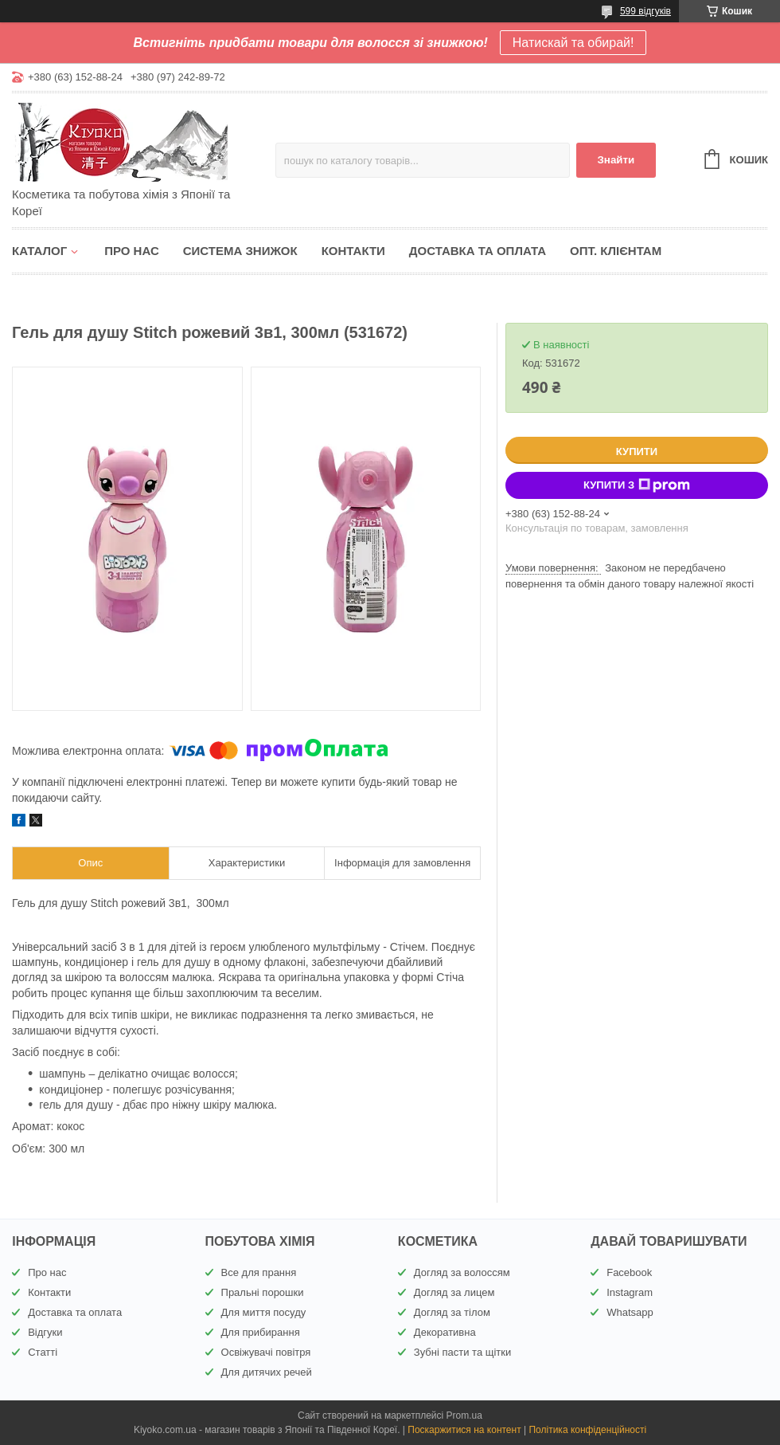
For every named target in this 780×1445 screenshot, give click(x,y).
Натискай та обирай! (573, 42)
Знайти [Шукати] (615, 160)
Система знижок (240, 251)
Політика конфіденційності (587, 1429)
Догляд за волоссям (462, 1272)
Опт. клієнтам (615, 251)
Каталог (39, 251)
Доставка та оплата (477, 251)
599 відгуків (645, 11)
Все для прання (259, 1272)
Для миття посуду (263, 1312)
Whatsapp (629, 1312)
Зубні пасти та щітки (462, 1352)
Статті (42, 1352)
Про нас (131, 251)
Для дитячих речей (266, 1372)
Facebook (629, 1272)
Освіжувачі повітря (266, 1352)
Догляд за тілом (452, 1312)
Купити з (636, 485)
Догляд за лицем (454, 1292)
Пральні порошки (262, 1292)
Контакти (353, 251)
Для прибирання (260, 1332)
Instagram (629, 1292)
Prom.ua (464, 1415)
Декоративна (445, 1332)
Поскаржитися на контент (464, 1429)
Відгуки (45, 1332)
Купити (636, 451)
